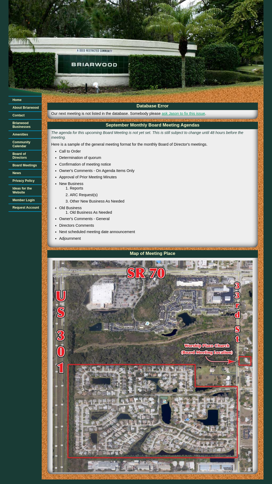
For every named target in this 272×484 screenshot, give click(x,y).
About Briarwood (25, 108)
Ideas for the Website (22, 190)
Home (17, 100)
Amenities (20, 134)
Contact (18, 115)
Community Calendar (21, 144)
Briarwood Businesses (21, 125)
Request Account (25, 207)
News (16, 173)
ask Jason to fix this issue (183, 113)
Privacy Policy (23, 181)
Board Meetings (24, 165)
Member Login (23, 200)
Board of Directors (19, 156)
